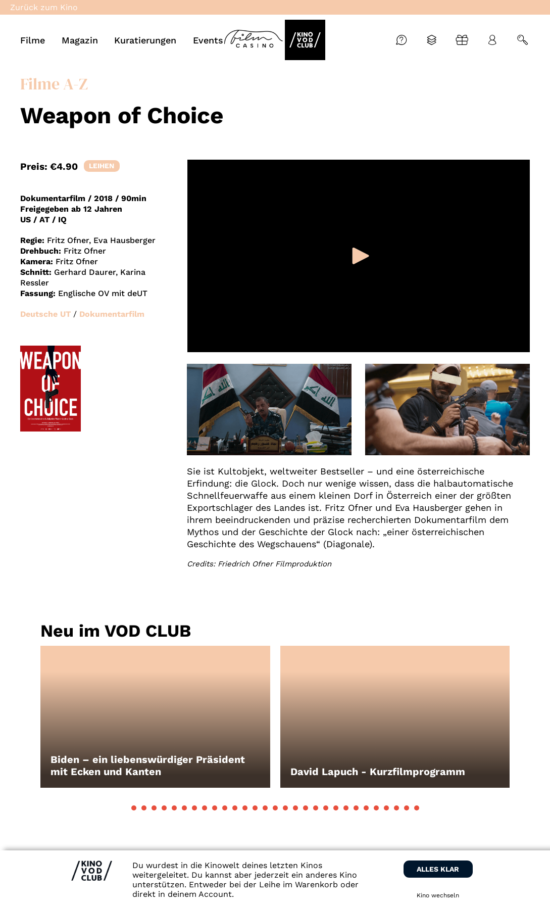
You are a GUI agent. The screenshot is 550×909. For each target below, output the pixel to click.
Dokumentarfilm (111, 314)
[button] (133, 807)
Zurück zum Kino (44, 7)
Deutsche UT (45, 314)
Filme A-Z (54, 84)
